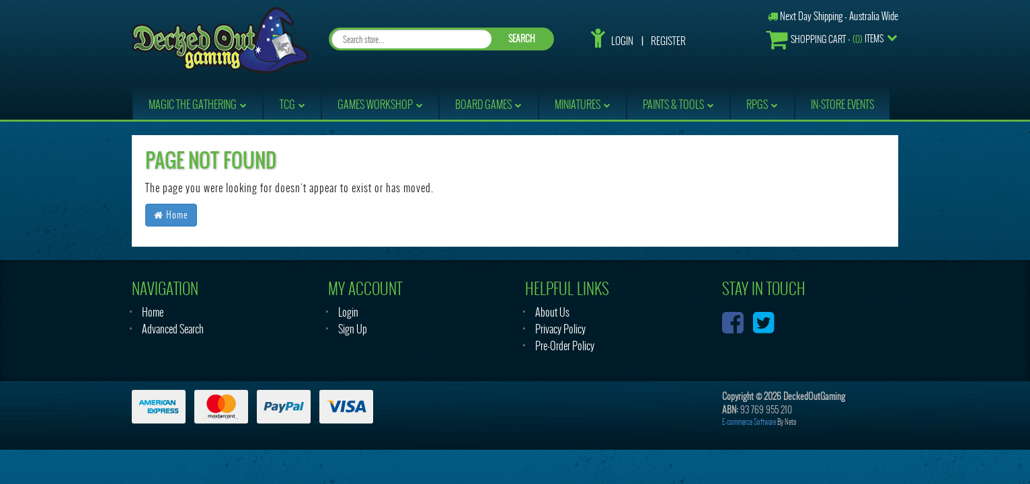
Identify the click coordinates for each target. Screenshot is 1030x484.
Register (668, 41)
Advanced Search (173, 329)
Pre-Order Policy (564, 346)
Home (171, 215)
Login (622, 41)
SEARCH (521, 39)
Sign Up (352, 329)
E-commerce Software (749, 422)
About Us (552, 312)
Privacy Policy (560, 329)
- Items (824, 39)
